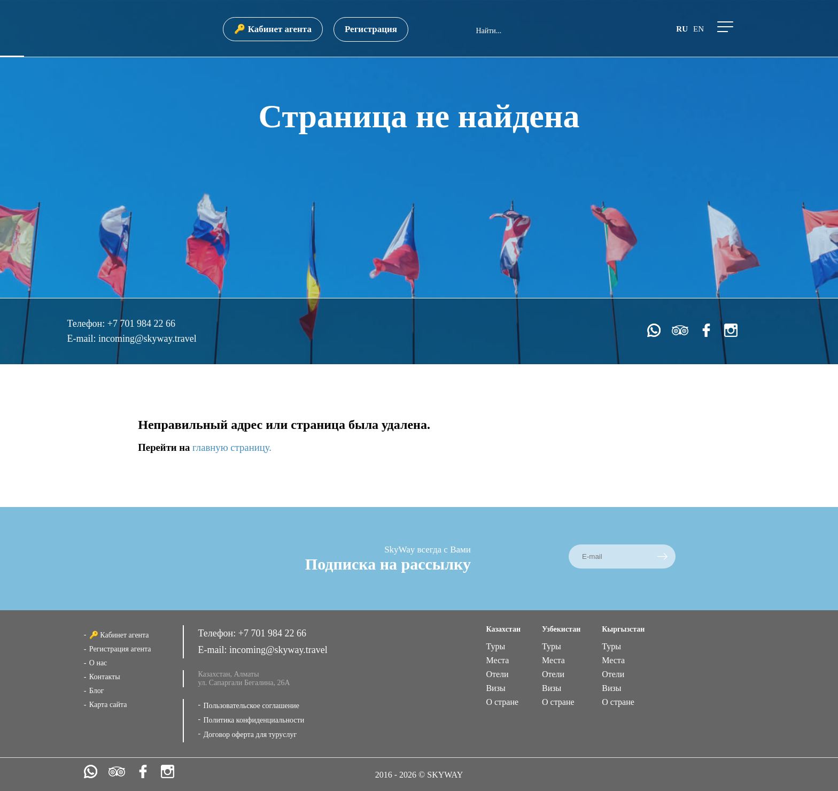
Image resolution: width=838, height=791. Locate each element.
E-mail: (82, 338)
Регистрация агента (120, 649)
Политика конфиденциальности (253, 720)
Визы (495, 688)
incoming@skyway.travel (147, 338)
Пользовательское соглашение (251, 706)
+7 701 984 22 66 (141, 323)
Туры (495, 646)
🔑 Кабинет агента (272, 29)
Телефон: (87, 323)
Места (497, 660)
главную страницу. (231, 447)
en (698, 29)
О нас (98, 663)
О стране (502, 701)
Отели (497, 674)
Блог (96, 691)
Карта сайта (108, 705)
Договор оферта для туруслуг (250, 735)
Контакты (104, 677)
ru (682, 29)
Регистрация (371, 29)
